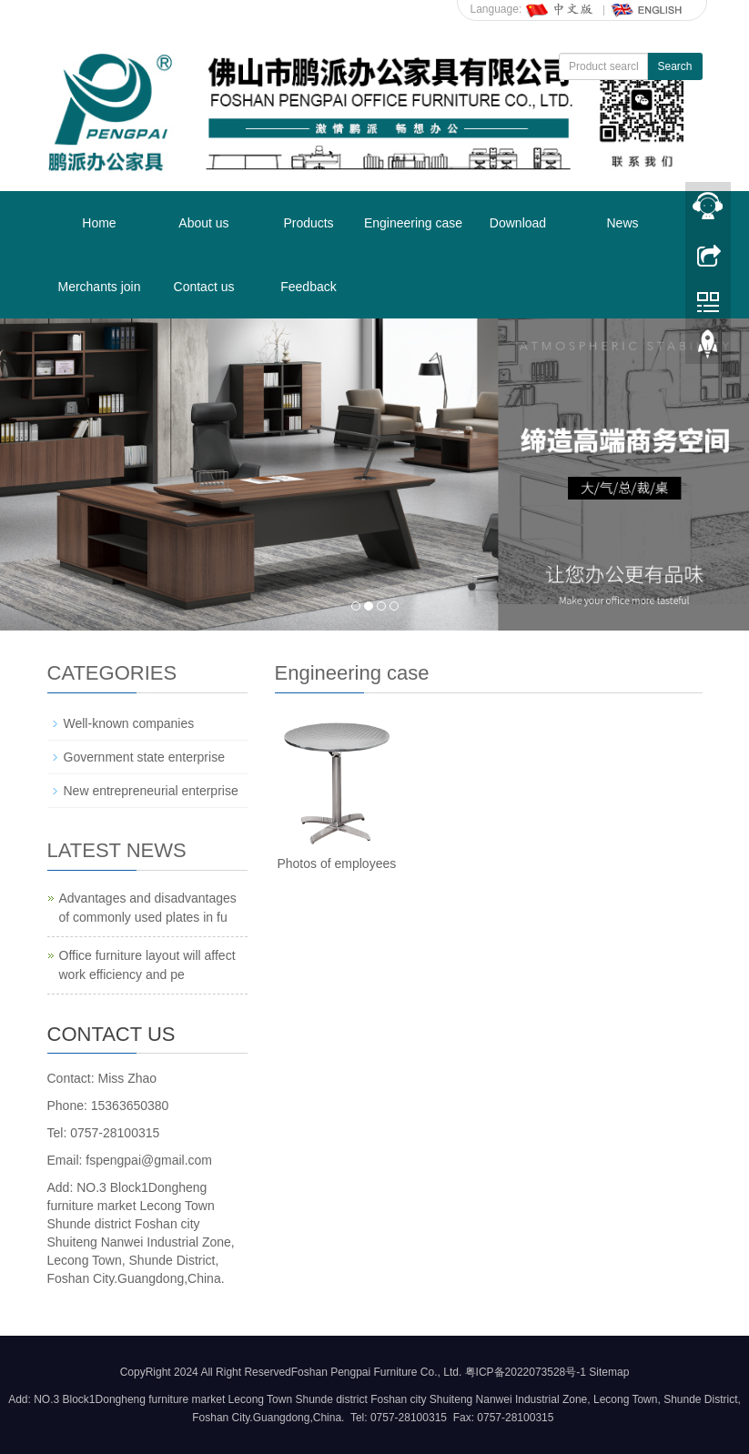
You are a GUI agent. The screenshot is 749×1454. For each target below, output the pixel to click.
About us (203, 223)
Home (99, 223)
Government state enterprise (144, 757)
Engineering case (413, 223)
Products (308, 223)
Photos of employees (336, 863)
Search (674, 66)
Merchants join (98, 286)
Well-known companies (129, 723)
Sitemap (609, 1372)
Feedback (308, 286)
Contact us (204, 286)
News (622, 223)
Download (518, 223)
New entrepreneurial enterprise (151, 790)
